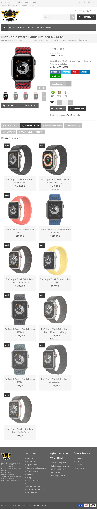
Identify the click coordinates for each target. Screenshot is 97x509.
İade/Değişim (13, 5)
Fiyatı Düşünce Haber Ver (31, 132)
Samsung (19, 27)
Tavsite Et (9, 132)
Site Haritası (32, 492)
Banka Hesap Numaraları (36, 486)
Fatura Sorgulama (8, 2)
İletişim (30, 458)
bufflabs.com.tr (40, 505)
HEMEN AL (60, 108)
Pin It (75, 72)
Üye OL (91, 11)
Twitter (66, 72)
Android (39, 27)
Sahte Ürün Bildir (34, 481)
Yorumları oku (55, 55)
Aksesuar (30, 27)
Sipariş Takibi (32, 465)
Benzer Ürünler (30, 125)
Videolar (30, 474)
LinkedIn (84, 72)
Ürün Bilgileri (10, 125)
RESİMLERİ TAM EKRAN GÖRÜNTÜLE (22, 106)
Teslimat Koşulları (58, 463)
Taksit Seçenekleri (52, 125)
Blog (29, 477)
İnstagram (79, 468)
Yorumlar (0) (73, 125)
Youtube (78, 465)
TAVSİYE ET (55, 76)
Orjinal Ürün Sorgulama (30, 5)
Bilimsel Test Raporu (35, 489)
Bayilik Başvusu (33, 471)
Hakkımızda (31, 461)
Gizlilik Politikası (57, 469)
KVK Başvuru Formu (59, 475)
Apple (10, 27)
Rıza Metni (55, 472)
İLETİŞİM (49, 27)
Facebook (55, 72)
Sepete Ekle (79, 108)
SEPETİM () (89, 17)
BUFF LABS (61, 67)
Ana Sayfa (4, 27)
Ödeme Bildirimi (23, 2)
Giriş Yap (79, 11)
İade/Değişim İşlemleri (60, 466)
